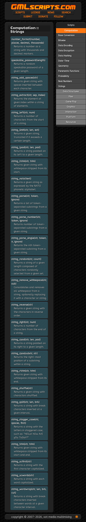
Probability (63, 76)
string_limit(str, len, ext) (25, 130)
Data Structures (71, 91)
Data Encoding (65, 45)
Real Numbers (65, 81)
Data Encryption (66, 50)
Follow (58, 16)
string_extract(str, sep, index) (28, 95)
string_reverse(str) (22, 304)
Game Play (71, 101)
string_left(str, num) (23, 112)
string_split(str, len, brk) (25, 402)
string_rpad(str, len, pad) (26, 339)
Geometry (63, 66)
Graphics (71, 107)
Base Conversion (66, 35)
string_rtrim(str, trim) (23, 370)
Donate (43, 16)
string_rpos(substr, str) (24, 353)
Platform (71, 117)
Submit (27, 16)
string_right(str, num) (23, 322)
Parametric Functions (68, 71)
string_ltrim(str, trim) (23, 161)
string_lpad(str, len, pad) (25, 147)
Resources (71, 122)
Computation (71, 30)
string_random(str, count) (26, 259)
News (51, 12)
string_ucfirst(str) (21, 461)
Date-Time (63, 61)
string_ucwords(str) (22, 475)
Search (66, 12)
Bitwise (62, 40)
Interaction (71, 112)
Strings (61, 86)
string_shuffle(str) (21, 388)
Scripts (20, 12)
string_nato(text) (21, 178)
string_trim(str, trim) (23, 444)
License (35, 12)
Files (71, 96)
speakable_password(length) (28, 60)
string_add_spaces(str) (24, 77)
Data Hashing (64, 56)
